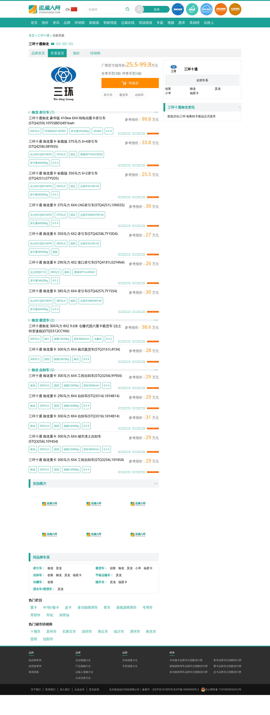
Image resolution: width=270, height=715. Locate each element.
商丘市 (103, 651)
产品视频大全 (83, 686)
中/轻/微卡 (51, 627)
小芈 (138, 588)
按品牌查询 (35, 680)
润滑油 (64, 635)
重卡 (33, 627)
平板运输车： (104, 595)
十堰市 (35, 651)
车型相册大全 (130, 686)
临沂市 (119, 651)
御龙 (50, 588)
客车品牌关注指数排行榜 (227, 680)
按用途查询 (35, 686)
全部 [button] (56, 45)
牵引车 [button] (70, 45)
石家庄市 (69, 651)
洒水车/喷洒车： (44, 609)
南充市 (151, 651)
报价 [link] (76, 54)
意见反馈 (94, 709)
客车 (107, 627)
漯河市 (135, 651)
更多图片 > (149, 504)
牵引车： (39, 588)
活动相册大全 (130, 680)
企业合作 (79, 709)
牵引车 (108, 96)
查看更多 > (149, 117)
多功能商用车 (88, 627)
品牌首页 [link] (38, 54)
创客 (113, 588)
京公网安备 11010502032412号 (223, 709)
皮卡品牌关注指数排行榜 (227, 692)
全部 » (203, 108)
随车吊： (101, 602)
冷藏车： (39, 602)
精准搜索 (34, 692)
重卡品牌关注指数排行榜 (227, 686)
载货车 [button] (86, 45)
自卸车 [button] (101, 45)
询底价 (130, 84)
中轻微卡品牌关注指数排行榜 (186, 680)
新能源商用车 (126, 627)
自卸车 (139, 96)
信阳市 (48, 659)
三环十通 (43, 35)
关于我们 (36, 709)
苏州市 (51, 651)
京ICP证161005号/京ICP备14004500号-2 (175, 709)
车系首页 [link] (57, 54)
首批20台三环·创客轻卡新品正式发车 (191, 118)
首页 (32, 35)
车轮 (49, 635)
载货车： (101, 588)
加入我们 (65, 709)
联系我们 (50, 709)
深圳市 (87, 651)
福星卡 (148, 588)
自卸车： (39, 595)
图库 (138, 139)
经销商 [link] (95, 54)
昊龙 (59, 588)
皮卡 (68, 627)
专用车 (148, 627)
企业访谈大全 (83, 698)
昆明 (33, 659)
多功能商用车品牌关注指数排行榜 (189, 692)
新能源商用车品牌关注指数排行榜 (189, 686)
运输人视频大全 (84, 692)
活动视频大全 (83, 680)
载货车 (123, 96)
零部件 (35, 635)
